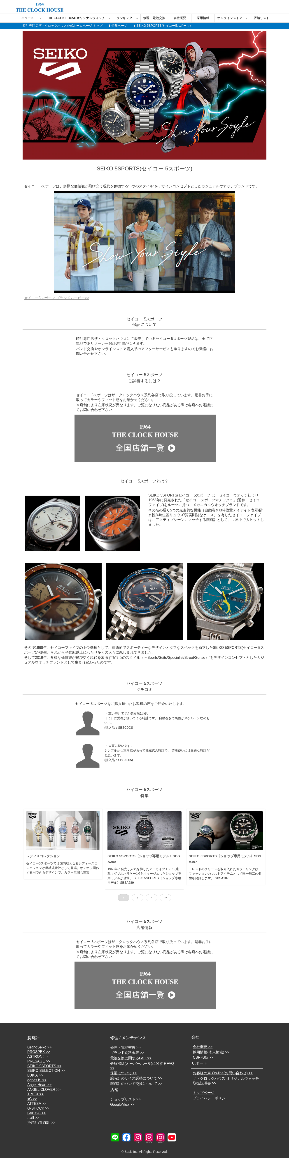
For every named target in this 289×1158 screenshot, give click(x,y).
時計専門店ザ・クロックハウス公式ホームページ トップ (63, 25)
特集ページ (119, 25)
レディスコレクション (43, 856)
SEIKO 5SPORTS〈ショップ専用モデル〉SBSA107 (225, 859)
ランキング (124, 18)
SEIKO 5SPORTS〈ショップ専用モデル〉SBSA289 (143, 859)
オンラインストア (229, 18)
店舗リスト (261, 18)
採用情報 (203, 18)
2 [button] (137, 897)
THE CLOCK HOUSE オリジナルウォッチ (76, 18)
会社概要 (179, 18)
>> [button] (165, 897)
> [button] (151, 897)
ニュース (27, 18)
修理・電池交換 (154, 18)
